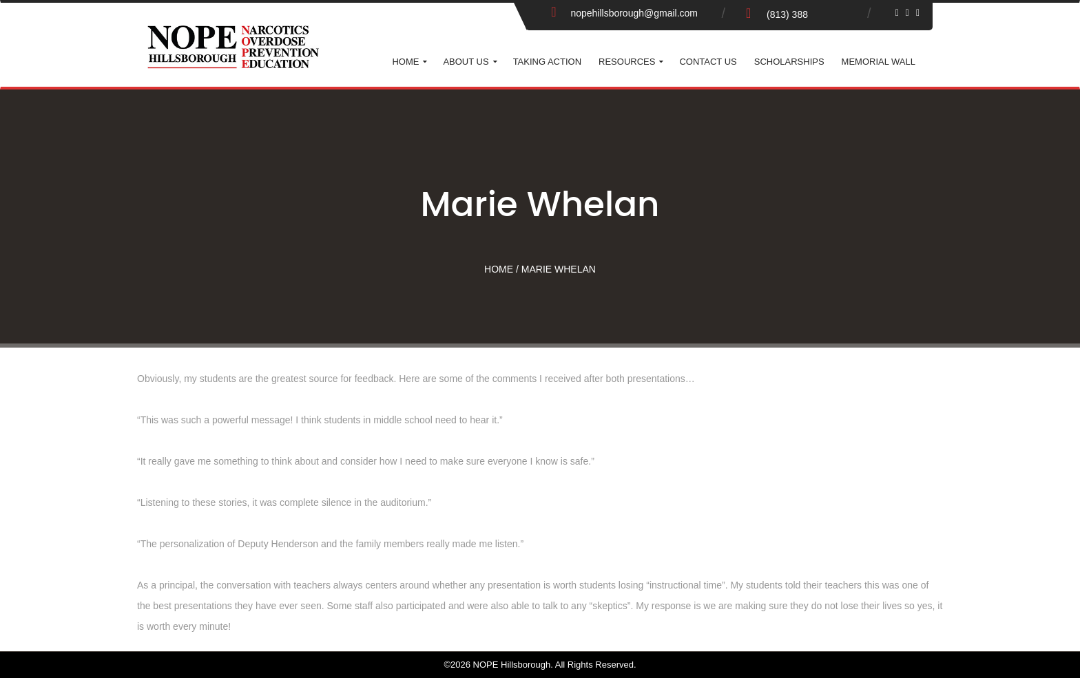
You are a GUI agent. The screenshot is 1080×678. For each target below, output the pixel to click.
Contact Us (707, 61)
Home (405, 61)
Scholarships (789, 61)
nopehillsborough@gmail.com (634, 13)
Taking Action (547, 61)
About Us (465, 61)
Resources (627, 61)
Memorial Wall (878, 61)
